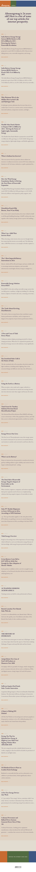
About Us (18, 867)
